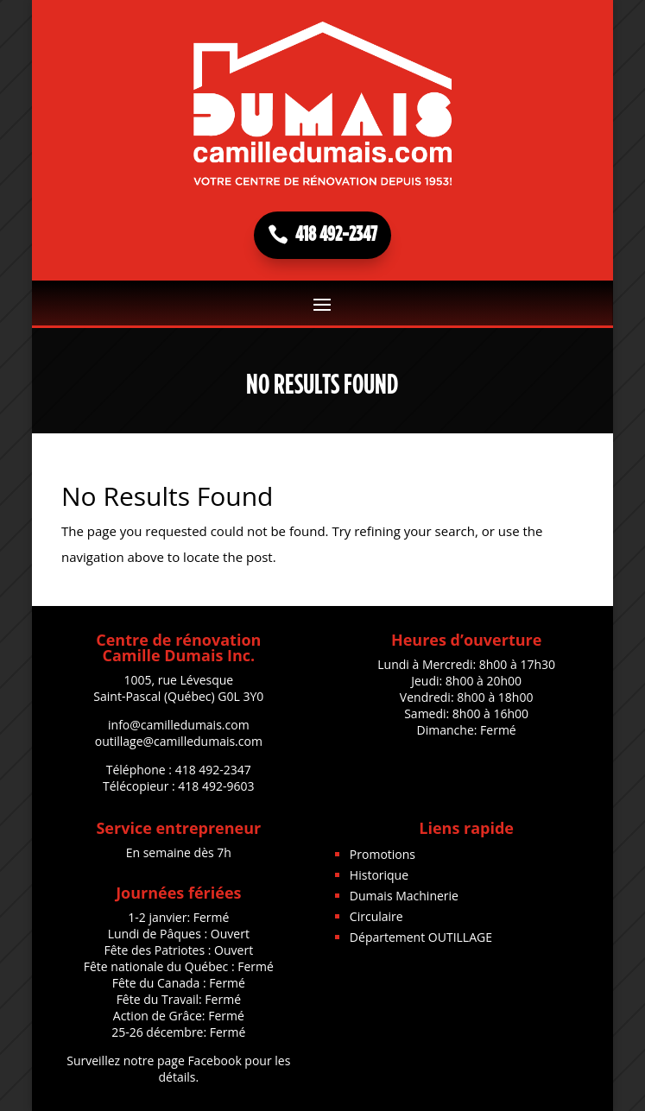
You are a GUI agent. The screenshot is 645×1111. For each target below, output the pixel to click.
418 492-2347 (336, 234)
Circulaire (376, 916)
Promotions (382, 854)
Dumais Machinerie (404, 895)
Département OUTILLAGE (421, 937)
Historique (379, 875)
